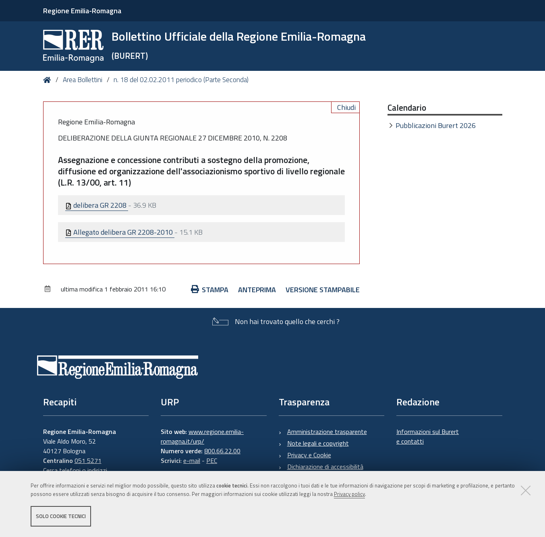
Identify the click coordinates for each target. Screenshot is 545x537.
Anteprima (257, 289)
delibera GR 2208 (96, 205)
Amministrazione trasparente (327, 431)
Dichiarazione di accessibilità (325, 466)
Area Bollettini (82, 79)
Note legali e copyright (318, 443)
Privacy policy (349, 494)
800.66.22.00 (222, 451)
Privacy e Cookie (309, 455)
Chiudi (346, 107)
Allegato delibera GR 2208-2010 (119, 232)
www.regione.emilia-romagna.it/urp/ (202, 436)
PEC (211, 460)
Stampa (210, 289)
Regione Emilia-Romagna (82, 10)
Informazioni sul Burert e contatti (427, 436)
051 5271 (88, 460)
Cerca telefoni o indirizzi (75, 470)
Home (48, 79)
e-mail (191, 460)
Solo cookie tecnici (61, 516)
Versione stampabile (323, 289)
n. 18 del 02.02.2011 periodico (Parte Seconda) (181, 79)
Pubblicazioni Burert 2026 (436, 125)
